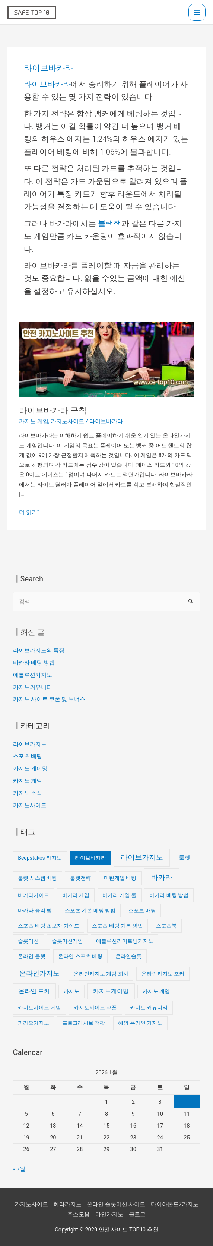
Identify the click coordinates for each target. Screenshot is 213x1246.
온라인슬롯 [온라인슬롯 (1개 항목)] (128, 956)
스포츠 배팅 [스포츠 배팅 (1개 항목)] (142, 910)
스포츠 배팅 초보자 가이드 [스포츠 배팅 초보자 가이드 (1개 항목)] (48, 926)
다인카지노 (109, 1214)
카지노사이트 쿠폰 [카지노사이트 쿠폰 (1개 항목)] (95, 1008)
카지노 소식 (27, 793)
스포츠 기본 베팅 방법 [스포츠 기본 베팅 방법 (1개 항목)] (90, 910)
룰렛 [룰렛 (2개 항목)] (185, 857)
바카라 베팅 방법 (34, 662)
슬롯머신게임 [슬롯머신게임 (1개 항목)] (67, 941)
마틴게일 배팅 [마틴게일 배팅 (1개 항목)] (120, 878)
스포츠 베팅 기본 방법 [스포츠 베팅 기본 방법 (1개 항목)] (117, 926)
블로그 (137, 1214)
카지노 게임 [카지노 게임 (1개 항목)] (156, 991)
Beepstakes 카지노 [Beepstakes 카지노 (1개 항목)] (40, 858)
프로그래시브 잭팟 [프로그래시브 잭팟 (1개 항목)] (83, 1023)
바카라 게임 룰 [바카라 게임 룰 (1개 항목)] (119, 895)
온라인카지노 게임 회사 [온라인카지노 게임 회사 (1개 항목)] (101, 974)
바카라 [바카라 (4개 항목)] (161, 877)
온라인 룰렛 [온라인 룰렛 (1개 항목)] (31, 956)
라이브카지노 (30, 744)
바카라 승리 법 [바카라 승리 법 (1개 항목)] (35, 910)
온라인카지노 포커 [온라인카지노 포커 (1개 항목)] (163, 974)
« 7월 (19, 1169)
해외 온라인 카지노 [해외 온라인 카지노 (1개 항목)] (140, 1023)
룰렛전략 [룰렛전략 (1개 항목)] (80, 878)
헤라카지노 (68, 1204)
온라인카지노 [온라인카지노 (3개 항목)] (39, 973)
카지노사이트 (67, 421)
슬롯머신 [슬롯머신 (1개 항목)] (28, 941)
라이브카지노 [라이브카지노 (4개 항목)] (142, 857)
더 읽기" (29, 511)
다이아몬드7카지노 (174, 1204)
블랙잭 (109, 223)
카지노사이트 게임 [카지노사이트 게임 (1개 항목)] (39, 1008)
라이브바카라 (47, 84)
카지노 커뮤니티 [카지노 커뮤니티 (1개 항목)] (149, 1008)
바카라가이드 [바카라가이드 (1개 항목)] (33, 895)
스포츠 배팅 (27, 756)
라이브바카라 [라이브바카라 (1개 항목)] (90, 858)
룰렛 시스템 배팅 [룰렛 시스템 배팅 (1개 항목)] (37, 878)
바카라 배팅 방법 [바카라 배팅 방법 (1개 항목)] (168, 895)
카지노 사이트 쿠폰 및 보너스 (49, 699)
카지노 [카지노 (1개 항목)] (71, 991)
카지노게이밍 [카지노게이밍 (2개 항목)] (111, 991)
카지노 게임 (33, 421)
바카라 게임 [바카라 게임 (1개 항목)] (75, 895)
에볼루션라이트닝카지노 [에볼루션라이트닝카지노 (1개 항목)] (124, 941)
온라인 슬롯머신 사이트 (116, 1204)
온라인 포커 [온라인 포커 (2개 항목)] (34, 991)
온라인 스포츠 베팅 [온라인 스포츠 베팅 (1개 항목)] (80, 956)
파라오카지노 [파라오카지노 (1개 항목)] (33, 1023)
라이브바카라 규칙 (52, 410)
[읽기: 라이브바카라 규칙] (106, 359)
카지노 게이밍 (30, 768)
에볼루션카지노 (32, 675)
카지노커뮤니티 (32, 687)
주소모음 (78, 1214)
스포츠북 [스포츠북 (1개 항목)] (166, 926)
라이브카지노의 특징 (39, 650)
